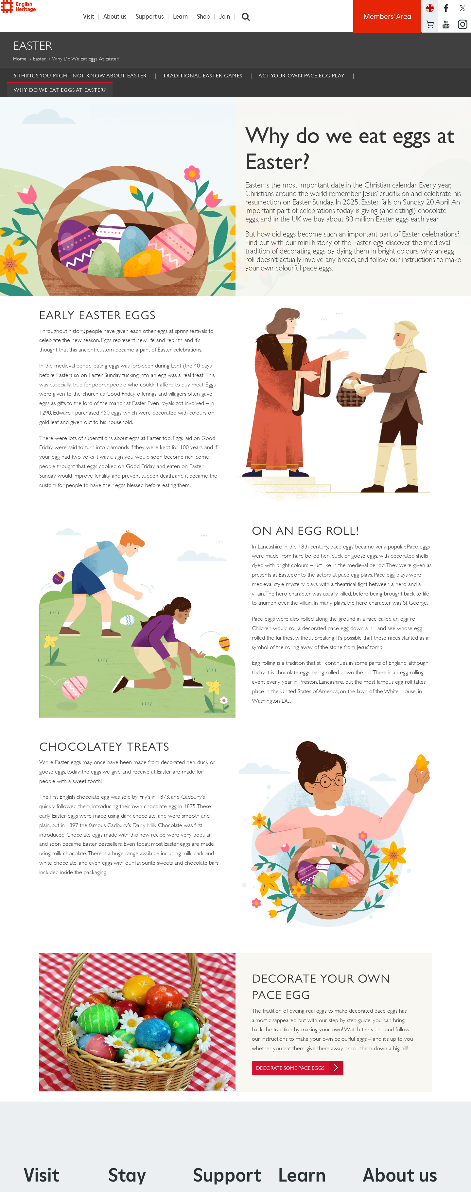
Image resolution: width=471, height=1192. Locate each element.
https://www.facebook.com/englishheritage (446, 8)
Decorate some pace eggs (306, 1068)
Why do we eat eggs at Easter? (60, 90)
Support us (153, 17)
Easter (39, 59)
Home (19, 59)
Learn (183, 17)
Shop (206, 17)
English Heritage (35, 14)
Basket (430, 24)
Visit (91, 17)
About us (118, 17)
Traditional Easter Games (202, 76)
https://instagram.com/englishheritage (462, 24)
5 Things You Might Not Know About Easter (80, 76)
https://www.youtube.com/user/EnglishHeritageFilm (446, 24)
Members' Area (387, 16)
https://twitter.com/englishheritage (462, 8)
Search (249, 17)
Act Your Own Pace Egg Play (301, 76)
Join (227, 17)
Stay (127, 1176)
